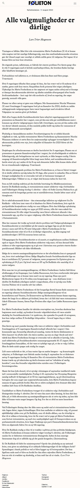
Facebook (45, 479)
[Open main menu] (75, 3)
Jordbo (4, 479)
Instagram (45, 477)
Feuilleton (5, 481)
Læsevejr (5, 485)
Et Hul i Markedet (8, 483)
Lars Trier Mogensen (40, 39)
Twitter (44, 475)
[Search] (3, 3)
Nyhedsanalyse (33, 10)
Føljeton (5, 475)
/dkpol (4, 477)
